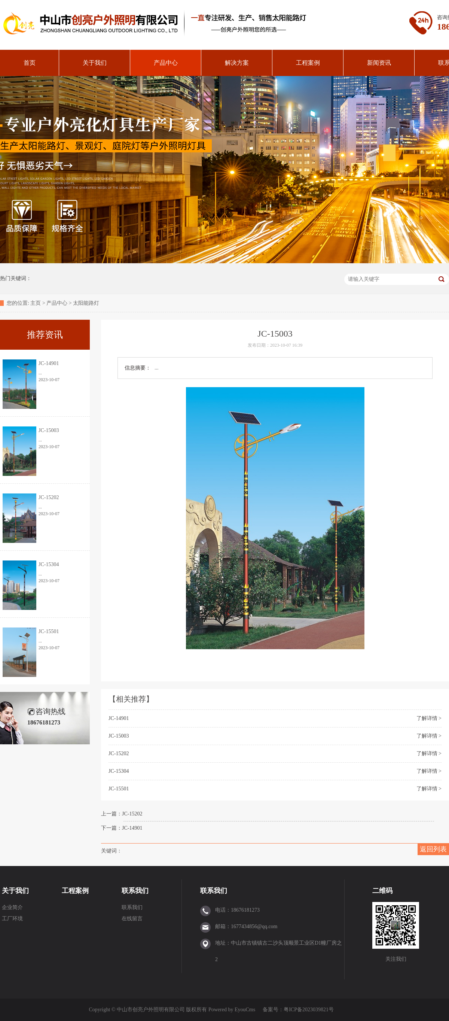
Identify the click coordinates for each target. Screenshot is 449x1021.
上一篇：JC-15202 (121, 814)
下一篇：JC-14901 (121, 828)
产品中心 (166, 63)
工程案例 (308, 63)
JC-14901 (119, 718)
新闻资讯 (379, 63)
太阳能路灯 (86, 303)
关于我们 (95, 63)
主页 (35, 303)
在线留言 (132, 918)
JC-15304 (119, 771)
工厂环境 (12, 918)
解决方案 (237, 63)
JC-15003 (119, 736)
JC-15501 (119, 788)
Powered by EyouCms (231, 1009)
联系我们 (135, 890)
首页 (30, 63)
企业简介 (12, 907)
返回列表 (433, 849)
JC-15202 (119, 753)
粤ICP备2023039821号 (309, 1009)
